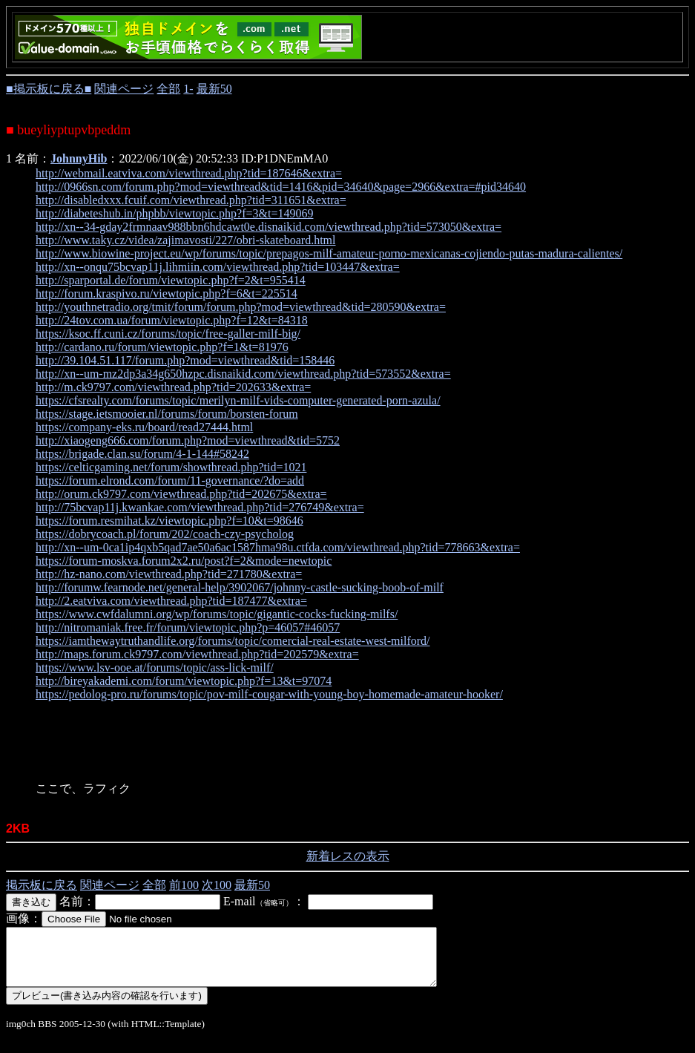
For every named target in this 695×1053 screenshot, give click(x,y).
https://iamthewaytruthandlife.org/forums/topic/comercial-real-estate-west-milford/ (233, 640)
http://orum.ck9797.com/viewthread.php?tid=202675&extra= (181, 494)
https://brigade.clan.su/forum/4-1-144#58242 (142, 453)
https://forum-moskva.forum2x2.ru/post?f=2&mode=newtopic (184, 560)
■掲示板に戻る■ (48, 88)
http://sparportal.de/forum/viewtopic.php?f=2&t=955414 (171, 280)
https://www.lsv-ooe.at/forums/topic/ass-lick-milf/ (155, 667)
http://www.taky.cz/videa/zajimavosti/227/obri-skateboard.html (186, 240)
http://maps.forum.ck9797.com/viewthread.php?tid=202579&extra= (197, 654)
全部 (168, 88)
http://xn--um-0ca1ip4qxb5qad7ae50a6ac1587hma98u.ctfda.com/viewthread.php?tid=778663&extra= (278, 547)
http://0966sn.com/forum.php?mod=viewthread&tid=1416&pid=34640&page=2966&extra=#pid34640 (281, 186)
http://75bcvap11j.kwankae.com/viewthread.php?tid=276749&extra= (200, 507)
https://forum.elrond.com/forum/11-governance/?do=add (170, 480)
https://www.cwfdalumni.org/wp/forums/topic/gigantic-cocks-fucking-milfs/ (217, 614)
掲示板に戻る (41, 885)
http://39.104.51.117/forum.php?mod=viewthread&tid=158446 (185, 360)
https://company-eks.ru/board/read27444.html (144, 427)
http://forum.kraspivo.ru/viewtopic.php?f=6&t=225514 (166, 293)
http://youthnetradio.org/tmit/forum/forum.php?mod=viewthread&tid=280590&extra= (241, 307)
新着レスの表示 (347, 856)
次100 (216, 885)
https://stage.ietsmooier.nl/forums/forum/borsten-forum (167, 413)
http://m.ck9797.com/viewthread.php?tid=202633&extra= (173, 387)
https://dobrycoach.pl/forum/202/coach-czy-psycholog (165, 534)
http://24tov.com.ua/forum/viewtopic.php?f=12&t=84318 (172, 320)
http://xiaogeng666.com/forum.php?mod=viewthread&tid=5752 (188, 440)
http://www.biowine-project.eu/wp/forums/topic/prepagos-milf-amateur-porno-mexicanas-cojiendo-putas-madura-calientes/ (329, 253)
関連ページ (124, 88)
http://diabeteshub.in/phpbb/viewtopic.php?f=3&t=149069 (174, 213)
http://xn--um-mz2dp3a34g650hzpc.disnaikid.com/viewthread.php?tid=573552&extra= (243, 373)
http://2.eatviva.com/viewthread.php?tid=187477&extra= (171, 600)
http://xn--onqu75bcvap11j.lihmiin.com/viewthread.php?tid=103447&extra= (218, 266)
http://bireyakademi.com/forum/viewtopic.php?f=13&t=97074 (184, 681)
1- (188, 88)
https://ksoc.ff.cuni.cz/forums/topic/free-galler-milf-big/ (168, 333)
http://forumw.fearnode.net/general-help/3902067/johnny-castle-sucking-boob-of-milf (240, 587)
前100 (184, 885)
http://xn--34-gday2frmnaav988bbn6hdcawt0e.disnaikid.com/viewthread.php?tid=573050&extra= (268, 226)
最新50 (214, 88)
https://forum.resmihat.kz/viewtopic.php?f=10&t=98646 (169, 520)
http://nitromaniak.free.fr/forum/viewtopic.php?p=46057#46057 (188, 627)
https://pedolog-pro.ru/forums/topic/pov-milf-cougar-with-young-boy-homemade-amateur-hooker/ (269, 694)
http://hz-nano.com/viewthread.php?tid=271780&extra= (169, 574)
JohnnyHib (78, 158)
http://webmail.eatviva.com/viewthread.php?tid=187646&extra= (189, 173)
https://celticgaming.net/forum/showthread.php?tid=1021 (171, 467)
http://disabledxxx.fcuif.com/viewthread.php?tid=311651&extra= (191, 200)
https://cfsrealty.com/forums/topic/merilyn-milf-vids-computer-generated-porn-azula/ (238, 400)
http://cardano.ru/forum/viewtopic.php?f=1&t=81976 (162, 347)
